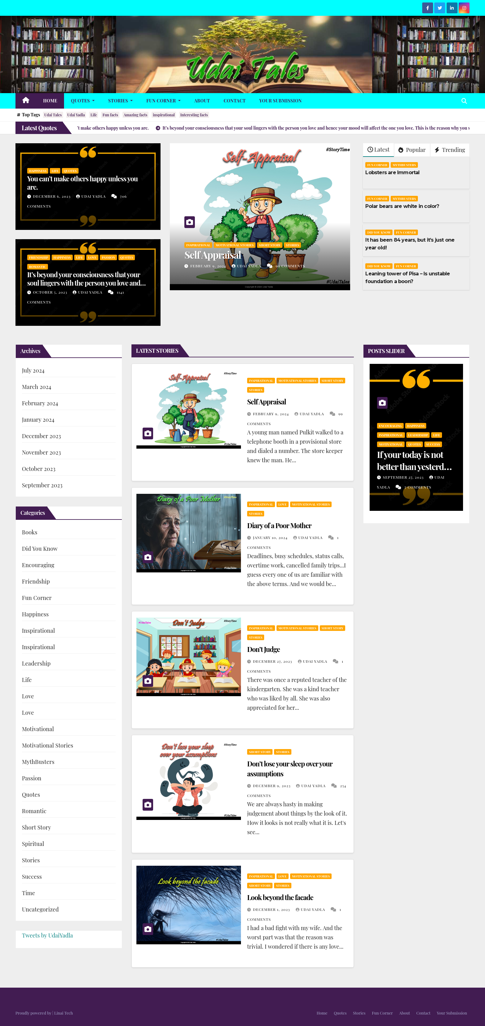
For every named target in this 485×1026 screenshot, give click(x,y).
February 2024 (40, 403)
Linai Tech (63, 1012)
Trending (450, 149)
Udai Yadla (76, 114)
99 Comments (290, 265)
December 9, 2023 (272, 785)
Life (93, 114)
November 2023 (41, 452)
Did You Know (379, 232)
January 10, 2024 (271, 537)
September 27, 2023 (404, 477)
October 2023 (38, 468)
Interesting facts (194, 114)
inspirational (164, 114)
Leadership (36, 663)
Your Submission (280, 101)
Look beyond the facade (280, 897)
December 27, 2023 (273, 661)
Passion (108, 257)
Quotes (82, 101)
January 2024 (38, 419)
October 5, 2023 (51, 292)
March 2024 (36, 386)
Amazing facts (136, 114)
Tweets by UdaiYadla (47, 935)
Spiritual (33, 843)
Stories (120, 101)
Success (32, 876)
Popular (412, 149)
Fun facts (110, 114)
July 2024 (33, 370)
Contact (235, 101)
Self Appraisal (212, 254)
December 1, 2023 (272, 909)
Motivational (38, 729)
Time (28, 893)
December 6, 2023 (52, 196)
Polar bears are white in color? (402, 206)
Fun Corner (163, 101)
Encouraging (38, 565)
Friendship (38, 257)
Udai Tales (53, 114)
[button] (464, 101)
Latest (378, 149)
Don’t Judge (263, 649)
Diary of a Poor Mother (279, 525)
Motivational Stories (235, 245)
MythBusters (404, 165)
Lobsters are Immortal (392, 172)
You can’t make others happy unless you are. (82, 182)
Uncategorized (40, 909)
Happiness (37, 171)
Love (92, 257)
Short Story (270, 245)
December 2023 (41, 436)
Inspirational (198, 245)
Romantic (37, 267)
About (202, 101)
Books (29, 532)
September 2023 (42, 485)
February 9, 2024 (208, 265)
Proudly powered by (33, 1012)
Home (50, 101)
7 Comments (418, 487)
